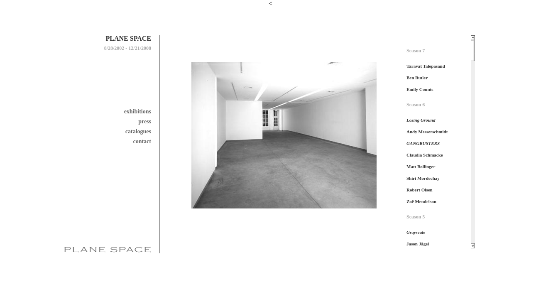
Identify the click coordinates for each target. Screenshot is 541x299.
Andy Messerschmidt (427, 131)
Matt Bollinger (420, 166)
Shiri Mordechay (423, 178)
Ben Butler (417, 77)
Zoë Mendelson (421, 201)
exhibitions (137, 111)
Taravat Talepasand (425, 66)
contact (142, 141)
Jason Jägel (417, 243)
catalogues (138, 131)
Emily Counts (419, 89)
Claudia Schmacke (424, 154)
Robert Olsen (419, 189)
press (144, 121)
